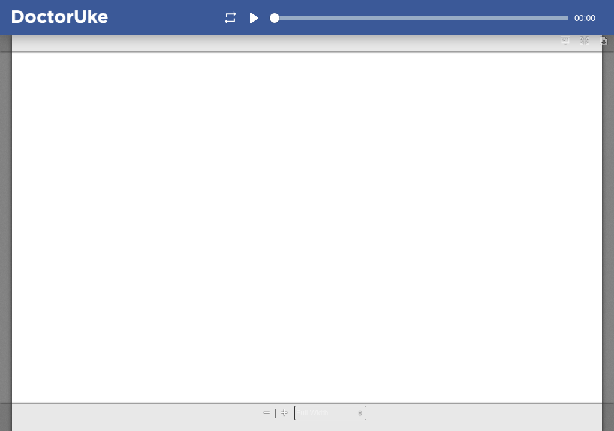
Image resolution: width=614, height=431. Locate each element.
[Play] (254, 18)
